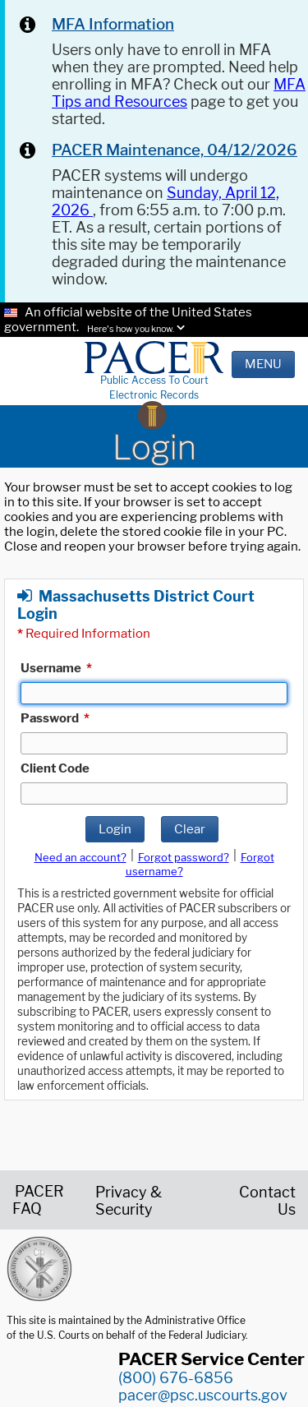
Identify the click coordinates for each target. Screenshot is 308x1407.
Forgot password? (183, 857)
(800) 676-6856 (175, 1377)
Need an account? (80, 857)
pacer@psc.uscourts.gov (202, 1395)
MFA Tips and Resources (179, 93)
